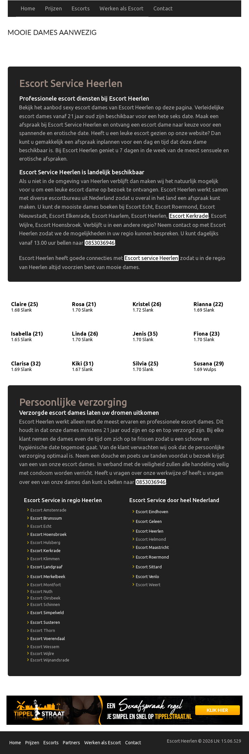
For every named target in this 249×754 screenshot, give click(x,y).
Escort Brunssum (46, 518)
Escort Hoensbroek (48, 534)
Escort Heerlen (149, 531)
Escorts (81, 8)
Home (28, 8)
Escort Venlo (147, 576)
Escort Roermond (152, 557)
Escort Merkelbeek (47, 576)
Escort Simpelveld (47, 612)
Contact (163, 8)
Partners (71, 742)
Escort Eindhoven (152, 511)
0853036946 (180, 38)
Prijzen (53, 8)
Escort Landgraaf (46, 566)
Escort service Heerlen (151, 258)
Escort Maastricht (152, 547)
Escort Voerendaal (47, 638)
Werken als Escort (122, 8)
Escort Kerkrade (189, 216)
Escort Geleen (149, 521)
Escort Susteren (45, 622)
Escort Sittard (149, 566)
